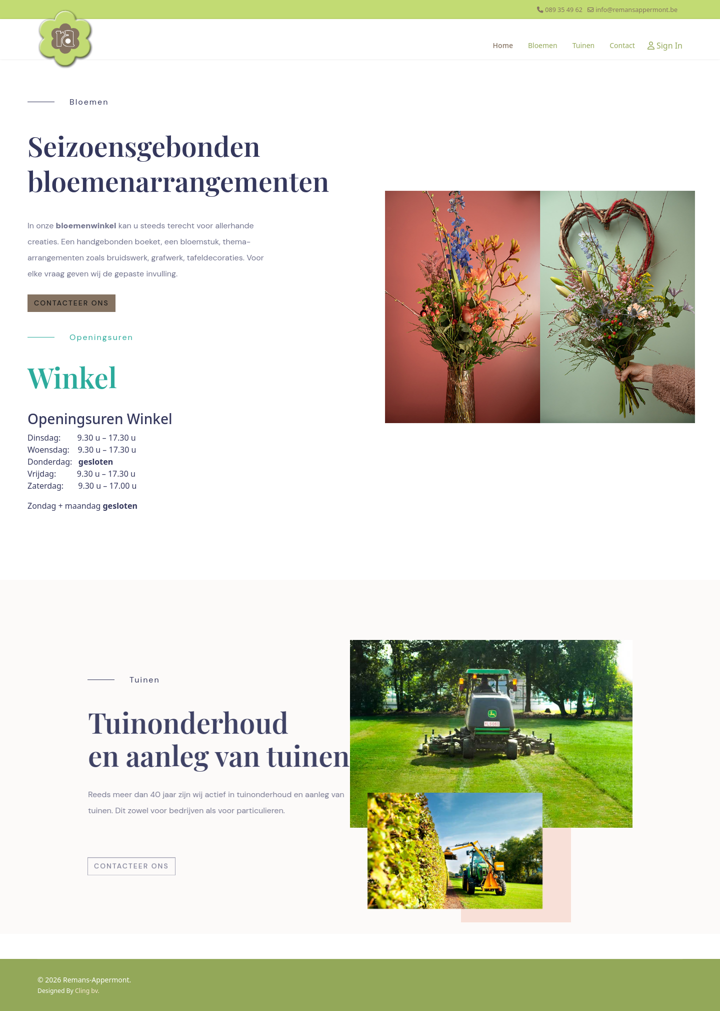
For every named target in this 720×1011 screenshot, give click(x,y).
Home (503, 45)
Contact (622, 45)
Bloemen (543, 45)
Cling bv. (87, 990)
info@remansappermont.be (637, 10)
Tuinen (583, 45)
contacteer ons (71, 302)
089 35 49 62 (563, 10)
